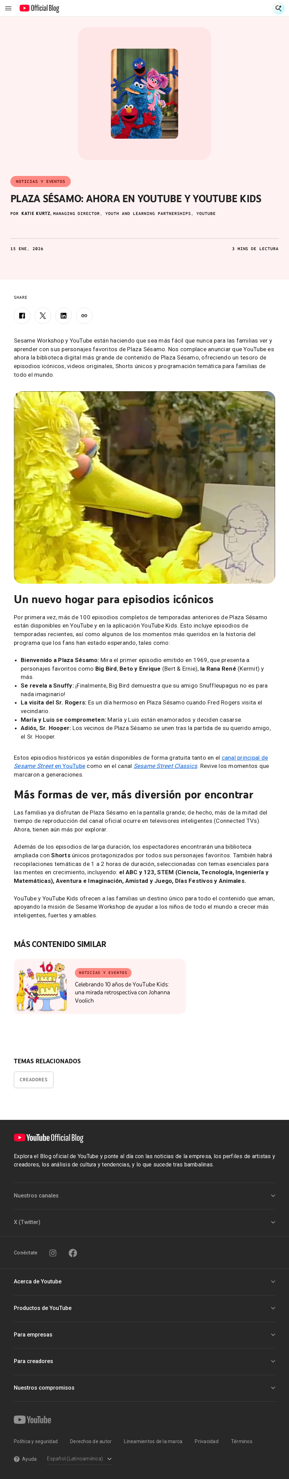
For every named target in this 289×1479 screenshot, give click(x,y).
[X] (43, 316)
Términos (241, 1441)
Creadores (34, 1080)
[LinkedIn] (63, 316)
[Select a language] (79, 1460)
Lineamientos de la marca (153, 1441)
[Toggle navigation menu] (8, 8)
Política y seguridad (36, 1441)
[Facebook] (22, 316)
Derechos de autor (91, 1441)
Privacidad (207, 1441)
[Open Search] (278, 8)
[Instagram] (53, 1253)
